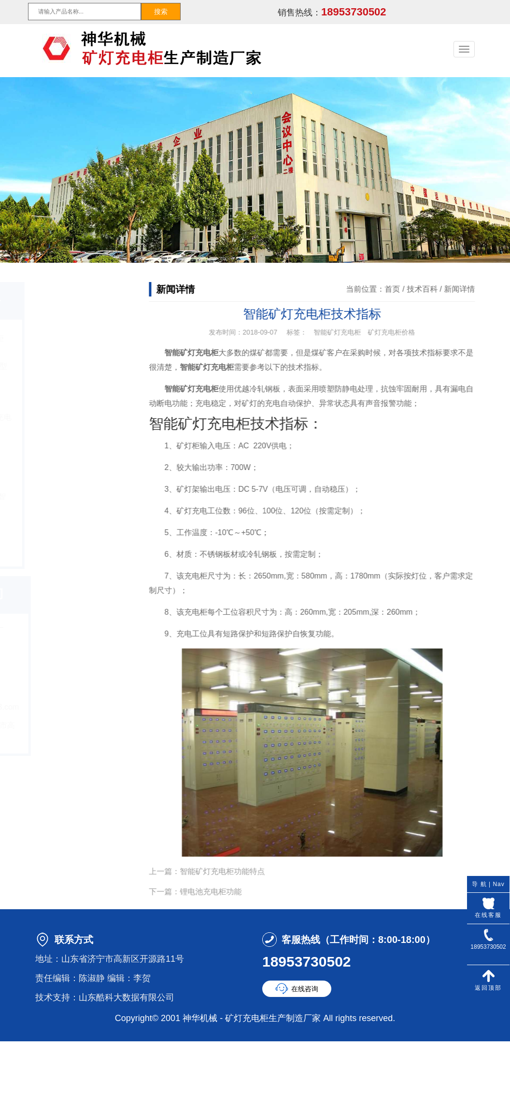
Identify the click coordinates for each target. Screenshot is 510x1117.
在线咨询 (304, 989)
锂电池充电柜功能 (220, 892)
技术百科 (431, 289)
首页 (402, 289)
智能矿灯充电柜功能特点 (231, 871)
